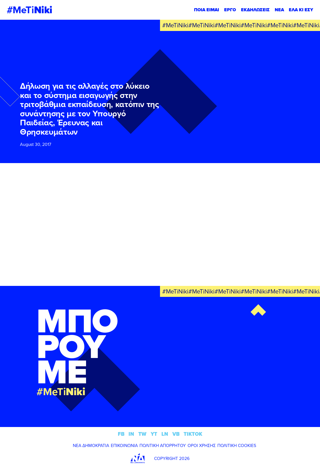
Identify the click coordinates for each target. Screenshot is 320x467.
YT (154, 434)
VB (176, 434)
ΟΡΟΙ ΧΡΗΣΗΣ (202, 445)
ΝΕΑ (279, 9)
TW (142, 434)
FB (121, 434)
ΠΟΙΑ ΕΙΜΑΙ (206, 9)
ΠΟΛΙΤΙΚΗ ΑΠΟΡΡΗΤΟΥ (162, 445)
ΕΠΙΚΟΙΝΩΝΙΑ (124, 445)
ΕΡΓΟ (230, 9)
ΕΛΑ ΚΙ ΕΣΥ (301, 9)
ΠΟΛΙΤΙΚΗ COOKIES (236, 445)
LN (164, 434)
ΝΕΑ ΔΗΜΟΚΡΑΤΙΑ (91, 445)
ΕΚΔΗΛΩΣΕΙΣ (255, 9)
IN (131, 434)
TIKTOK (193, 434)
